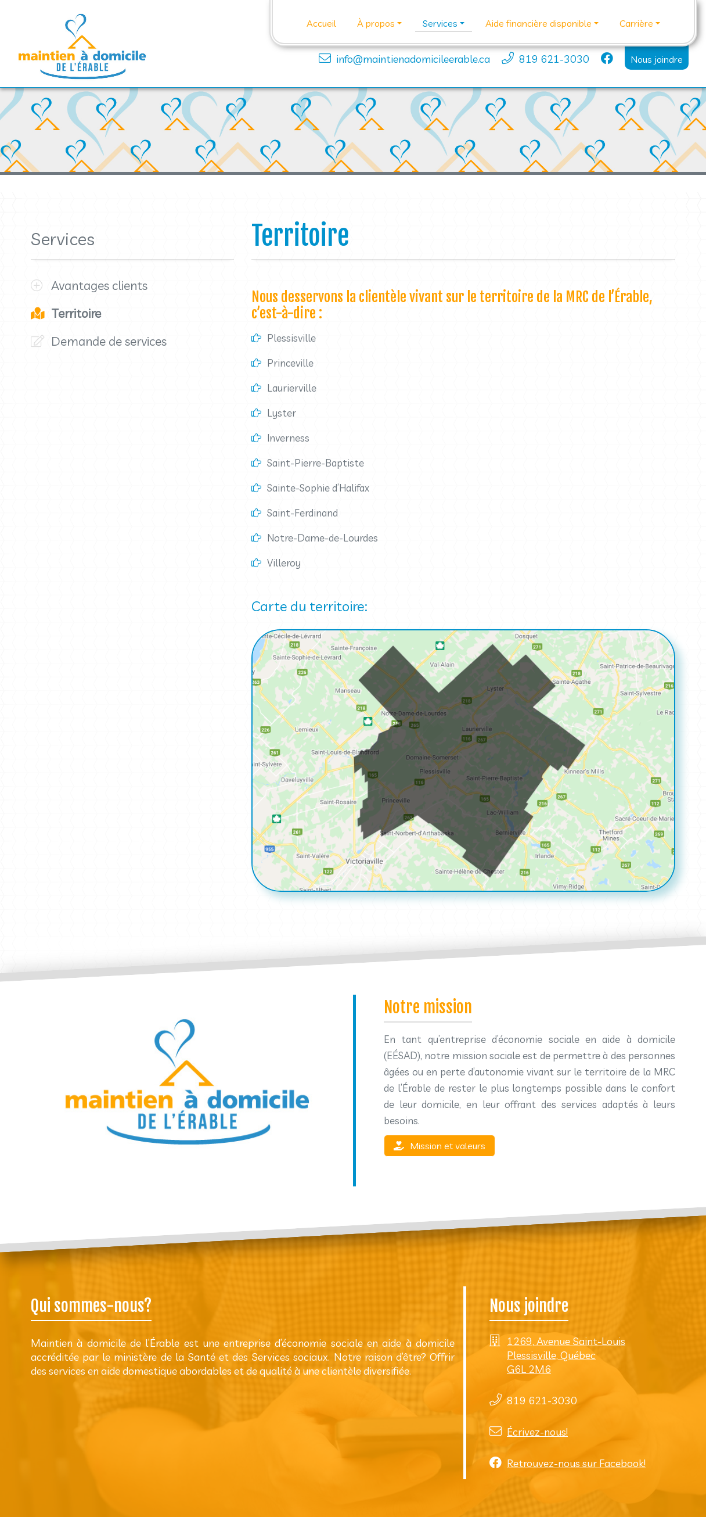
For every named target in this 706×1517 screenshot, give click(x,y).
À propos (376, 23)
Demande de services (109, 341)
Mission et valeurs (439, 1146)
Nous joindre (657, 59)
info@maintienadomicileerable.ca (413, 59)
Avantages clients (99, 285)
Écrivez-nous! (537, 1432)
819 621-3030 (554, 59)
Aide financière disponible (538, 23)
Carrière (636, 23)
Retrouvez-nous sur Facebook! (576, 1463)
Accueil (321, 23)
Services (440, 23)
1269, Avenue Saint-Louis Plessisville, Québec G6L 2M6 (566, 1355)
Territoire (76, 313)
